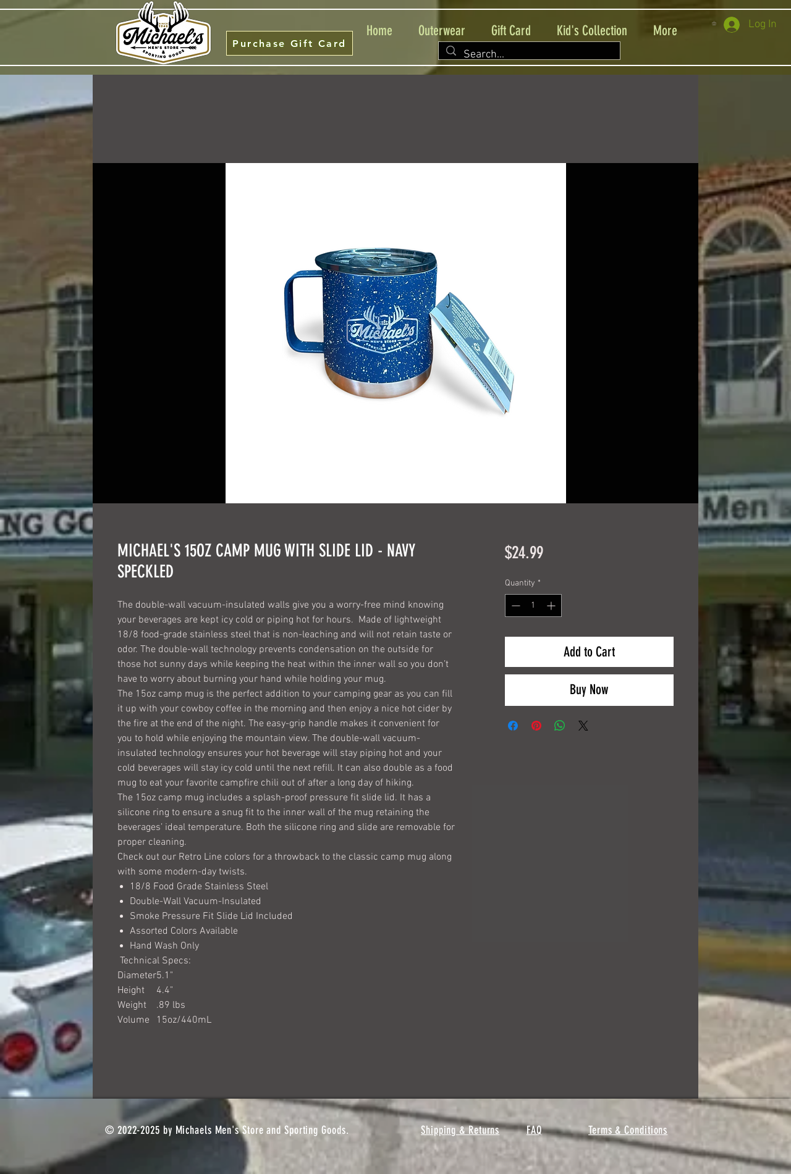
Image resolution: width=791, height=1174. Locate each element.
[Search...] (528, 54)
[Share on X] (583, 725)
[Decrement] (514, 605)
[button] (716, 23)
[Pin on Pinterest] (536, 725)
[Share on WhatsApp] (559, 725)
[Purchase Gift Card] (289, 43)
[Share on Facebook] (512, 725)
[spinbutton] (533, 605)
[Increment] (552, 605)
